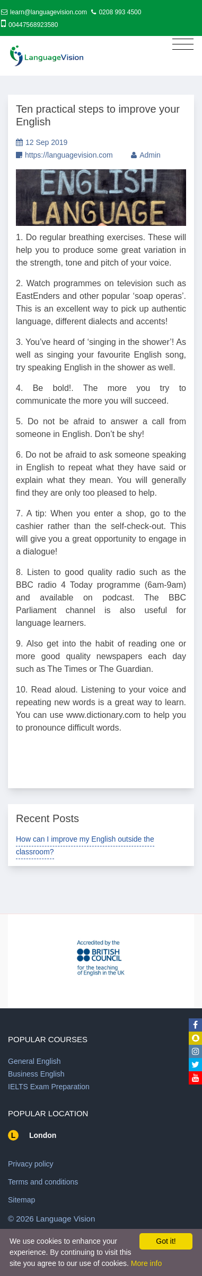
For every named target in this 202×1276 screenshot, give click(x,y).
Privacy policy (31, 1164)
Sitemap (21, 1200)
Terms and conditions (43, 1182)
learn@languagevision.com (48, 12)
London (42, 1135)
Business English (36, 1074)
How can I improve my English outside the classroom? (85, 845)
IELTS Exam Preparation (49, 1086)
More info (146, 1263)
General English (34, 1061)
